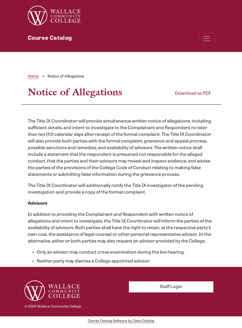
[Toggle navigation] (206, 38)
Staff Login (171, 287)
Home (33, 76)
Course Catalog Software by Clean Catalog (121, 321)
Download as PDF (193, 93)
